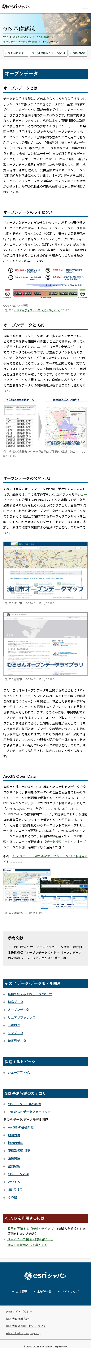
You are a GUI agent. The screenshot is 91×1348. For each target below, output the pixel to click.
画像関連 (14, 1158)
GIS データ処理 (18, 1174)
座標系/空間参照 (19, 1150)
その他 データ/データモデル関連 (20, 41)
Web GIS (14, 1182)
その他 (12, 1197)
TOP (5, 36)
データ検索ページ (58, 842)
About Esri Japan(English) (23, 1333)
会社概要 (21, 1292)
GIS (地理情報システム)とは (48, 53)
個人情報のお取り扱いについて (26, 1326)
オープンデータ (18, 1010)
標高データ (15, 1002)
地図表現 (14, 1135)
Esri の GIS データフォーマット (29, 1112)
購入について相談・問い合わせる (30, 1239)
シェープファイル (20, 1072)
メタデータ (15, 1033)
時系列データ (17, 1041)
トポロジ (14, 1025)
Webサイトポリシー (19, 1312)
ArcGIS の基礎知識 (20, 1127)
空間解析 (14, 1166)
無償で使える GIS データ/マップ (30, 994)
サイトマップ (70, 1292)
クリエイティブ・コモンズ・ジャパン (36, 310)
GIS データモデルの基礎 (24, 1104)
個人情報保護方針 (17, 1319)
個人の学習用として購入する (27, 1245)
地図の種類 (15, 1143)
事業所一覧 (44, 1292)
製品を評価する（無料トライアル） (31, 1229)
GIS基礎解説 (77, 53)
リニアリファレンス (21, 1017)
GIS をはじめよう (16, 53)
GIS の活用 (15, 1189)
